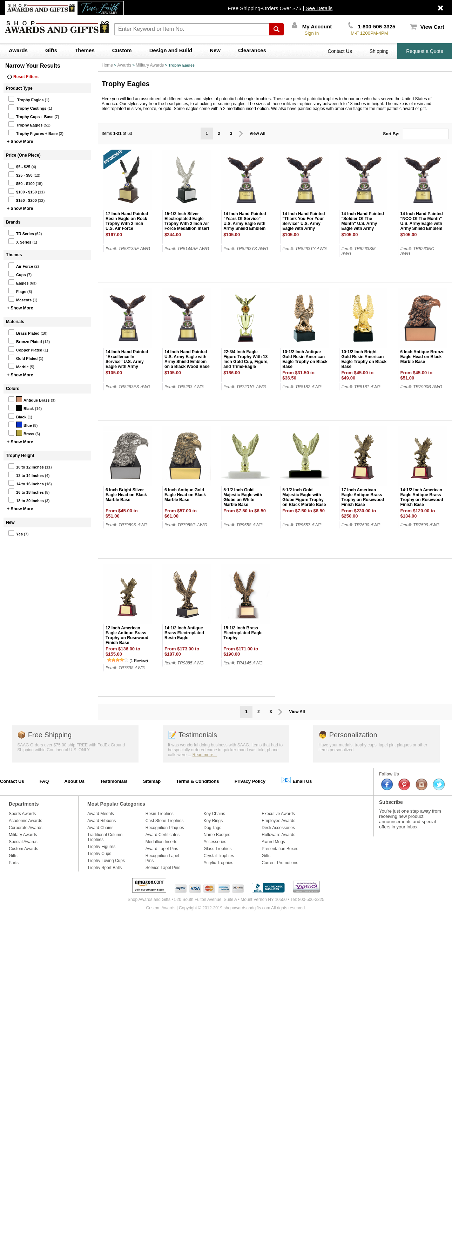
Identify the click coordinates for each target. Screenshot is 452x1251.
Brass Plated (24, 332)
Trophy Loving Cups (106, 860)
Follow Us (389, 774)
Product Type (19, 88)
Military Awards (150, 65)
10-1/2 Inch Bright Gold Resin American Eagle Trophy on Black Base (363, 359)
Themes (85, 50)
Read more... (205, 754)
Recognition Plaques (165, 827)
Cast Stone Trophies (165, 820)
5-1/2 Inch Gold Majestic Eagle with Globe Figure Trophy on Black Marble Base (304, 497)
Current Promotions (280, 862)
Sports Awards (22, 813)
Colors (12, 388)
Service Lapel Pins (163, 867)
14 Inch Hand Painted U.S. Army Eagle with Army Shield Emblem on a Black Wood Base (186, 359)
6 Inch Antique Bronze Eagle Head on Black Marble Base (422, 356)
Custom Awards (23, 848)
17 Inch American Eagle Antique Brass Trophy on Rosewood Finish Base (362, 497)
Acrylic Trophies (219, 862)
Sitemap (152, 781)
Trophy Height (20, 455)
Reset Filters (23, 76)
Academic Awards (25, 820)
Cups (17, 274)
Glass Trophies (218, 848)
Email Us (296, 780)
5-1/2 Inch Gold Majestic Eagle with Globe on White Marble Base (242, 497)
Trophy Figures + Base (33, 132)
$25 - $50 (20, 174)
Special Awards (23, 841)
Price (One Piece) (23, 155)
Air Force (20, 265)
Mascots (20, 299)
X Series (19, 241)
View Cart (427, 27)
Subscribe (391, 802)
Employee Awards (278, 820)
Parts (14, 862)
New (215, 50)
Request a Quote (424, 51)
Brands (13, 222)
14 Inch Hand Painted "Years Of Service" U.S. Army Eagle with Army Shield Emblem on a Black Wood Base (245, 223)
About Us (74, 781)
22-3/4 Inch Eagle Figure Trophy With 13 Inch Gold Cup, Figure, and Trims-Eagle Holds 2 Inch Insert (246, 361)
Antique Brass (29, 399)
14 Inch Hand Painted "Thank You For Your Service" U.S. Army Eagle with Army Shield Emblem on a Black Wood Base (303, 226)
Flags (17, 290)
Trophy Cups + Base (30, 115)
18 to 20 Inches (26, 500)
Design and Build (171, 50)
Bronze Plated (25, 340)
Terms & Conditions (197, 781)
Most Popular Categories (116, 804)
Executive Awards (278, 813)
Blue (20, 424)
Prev (241, 134)
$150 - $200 (22, 199)
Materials (15, 321)
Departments (24, 804)
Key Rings (213, 820)
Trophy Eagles (25, 99)
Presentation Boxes (280, 848)
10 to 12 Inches (26, 466)
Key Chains (214, 813)
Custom (122, 50)
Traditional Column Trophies (104, 837)
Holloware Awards (278, 834)
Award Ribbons (101, 820)
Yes (15, 533)
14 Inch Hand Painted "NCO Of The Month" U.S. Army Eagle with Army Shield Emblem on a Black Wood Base (422, 223)
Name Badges (217, 834)
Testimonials (192, 735)
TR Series (21, 233)
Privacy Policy (250, 781)
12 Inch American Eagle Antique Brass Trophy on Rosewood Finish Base (127, 635)
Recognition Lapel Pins (162, 858)
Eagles (18, 282)
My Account (312, 26)
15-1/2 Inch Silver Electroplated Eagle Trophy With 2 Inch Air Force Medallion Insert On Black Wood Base (186, 223)
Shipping (379, 51)
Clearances (252, 50)
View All (257, 133)
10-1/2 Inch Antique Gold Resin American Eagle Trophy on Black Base (305, 359)
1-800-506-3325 (371, 26)
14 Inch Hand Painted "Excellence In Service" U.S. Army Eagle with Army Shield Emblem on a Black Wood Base (127, 364)
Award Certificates (163, 834)
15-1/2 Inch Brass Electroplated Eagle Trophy (242, 633)
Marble (18, 366)
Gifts (51, 50)
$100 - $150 (22, 191)
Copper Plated (25, 349)
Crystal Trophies (219, 855)
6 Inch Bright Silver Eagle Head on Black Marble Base (126, 494)
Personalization (347, 735)
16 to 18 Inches (26, 491)
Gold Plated (23, 357)
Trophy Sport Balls (104, 867)
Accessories (215, 841)
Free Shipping (44, 735)
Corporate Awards (25, 827)
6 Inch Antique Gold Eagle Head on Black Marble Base (185, 494)
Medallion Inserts (161, 841)
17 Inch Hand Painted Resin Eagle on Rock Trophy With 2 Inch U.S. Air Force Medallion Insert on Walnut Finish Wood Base (127, 228)
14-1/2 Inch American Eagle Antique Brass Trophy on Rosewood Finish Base (421, 497)
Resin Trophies (160, 813)
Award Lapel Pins (162, 848)
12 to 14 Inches (26, 474)
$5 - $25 (19, 166)
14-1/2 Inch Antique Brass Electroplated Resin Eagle (184, 633)
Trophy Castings (27, 107)
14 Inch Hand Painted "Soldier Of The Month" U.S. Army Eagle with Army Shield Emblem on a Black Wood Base (362, 226)
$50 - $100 (21, 182)
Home (107, 65)
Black (21, 407)
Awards (18, 50)
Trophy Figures (101, 846)
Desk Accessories (278, 827)
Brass (21, 433)
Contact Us (340, 51)
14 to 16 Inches (26, 483)
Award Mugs (273, 841)
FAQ (44, 781)
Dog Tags (212, 827)
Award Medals (100, 813)
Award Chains (100, 827)
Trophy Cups (99, 853)
